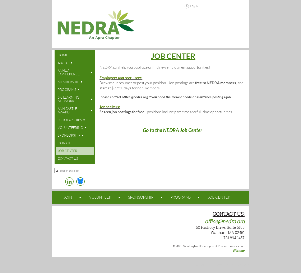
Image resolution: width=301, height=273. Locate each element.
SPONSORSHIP (140, 197)
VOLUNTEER (100, 197)
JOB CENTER (219, 197)
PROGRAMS (180, 197)
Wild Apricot (215, 265)
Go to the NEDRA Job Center (173, 130)
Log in (194, 6)
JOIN (68, 197)
